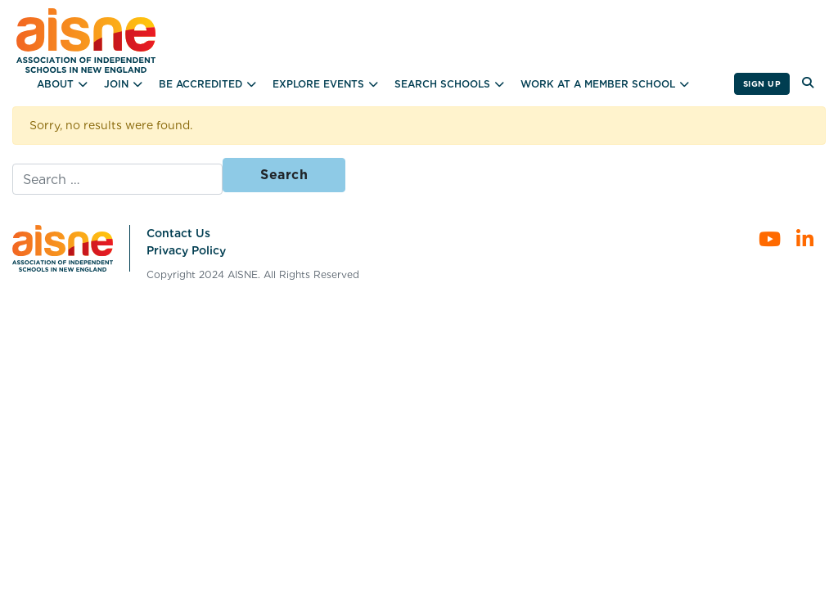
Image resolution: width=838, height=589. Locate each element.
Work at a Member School (597, 84)
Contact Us (178, 233)
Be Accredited (200, 84)
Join (116, 84)
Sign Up (762, 83)
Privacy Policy (186, 250)
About (55, 84)
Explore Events (318, 84)
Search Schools (442, 84)
